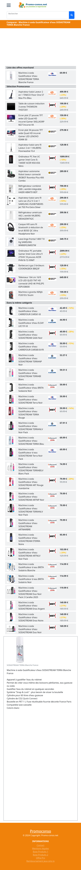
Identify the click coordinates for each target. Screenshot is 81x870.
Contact (40, 845)
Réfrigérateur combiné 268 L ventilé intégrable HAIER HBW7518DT (30, 189)
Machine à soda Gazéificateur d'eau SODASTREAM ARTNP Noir (31, 496)
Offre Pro (40, 857)
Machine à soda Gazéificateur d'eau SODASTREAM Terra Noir (31, 399)
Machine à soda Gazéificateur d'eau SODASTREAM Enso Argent (32, 605)
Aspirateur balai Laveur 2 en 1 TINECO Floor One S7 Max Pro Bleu (31, 94)
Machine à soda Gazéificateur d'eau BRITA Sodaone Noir (31, 387)
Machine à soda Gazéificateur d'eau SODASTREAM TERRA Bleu (31, 440)
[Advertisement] (40, 47)
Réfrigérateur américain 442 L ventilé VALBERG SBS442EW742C (30, 215)
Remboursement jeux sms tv (40, 861)
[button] (9, 5)
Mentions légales (40, 848)
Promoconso (40, 831)
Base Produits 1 (40, 851)
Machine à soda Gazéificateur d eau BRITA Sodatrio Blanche (31, 567)
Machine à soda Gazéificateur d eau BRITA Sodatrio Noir (31, 579)
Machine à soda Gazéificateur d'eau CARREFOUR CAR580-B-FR (31, 346)
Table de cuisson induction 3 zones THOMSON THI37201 (32, 106)
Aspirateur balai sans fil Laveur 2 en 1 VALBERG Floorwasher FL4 (30, 147)
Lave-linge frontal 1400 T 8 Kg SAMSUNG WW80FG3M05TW (32, 242)
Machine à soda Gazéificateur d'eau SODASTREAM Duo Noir (30, 629)
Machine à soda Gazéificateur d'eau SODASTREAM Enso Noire (31, 617)
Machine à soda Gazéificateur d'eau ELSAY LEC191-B (31, 323)
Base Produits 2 (40, 854)
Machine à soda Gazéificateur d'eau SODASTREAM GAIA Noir (31, 334)
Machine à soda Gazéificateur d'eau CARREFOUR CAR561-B (30, 311)
